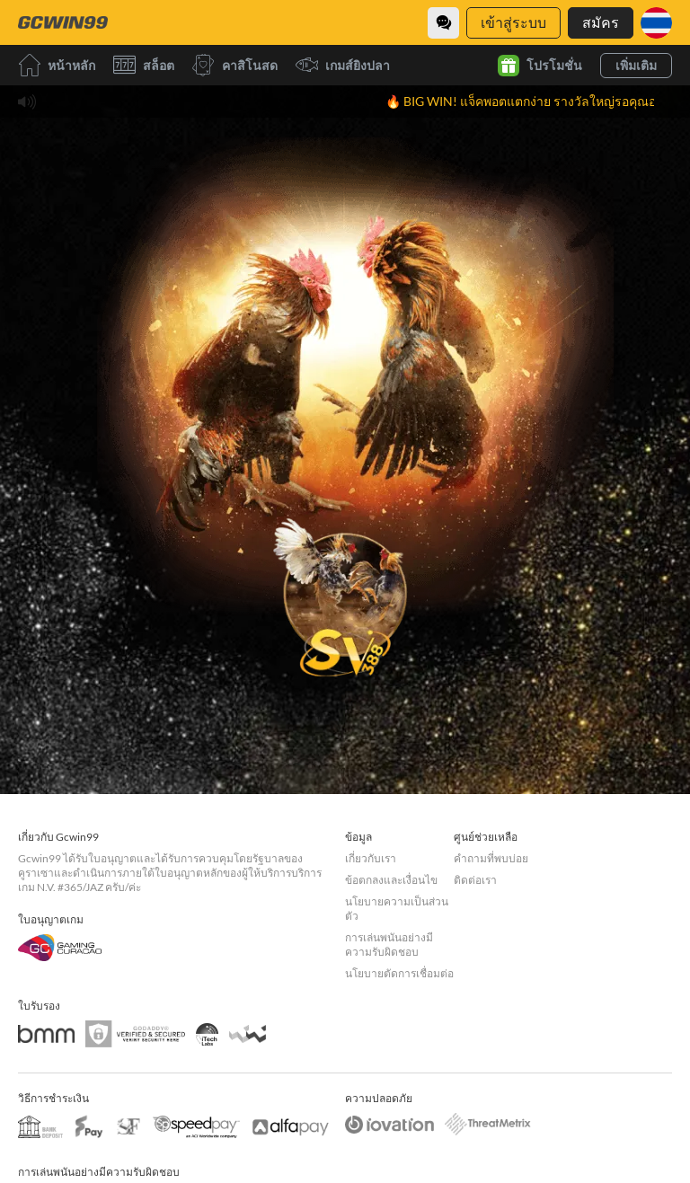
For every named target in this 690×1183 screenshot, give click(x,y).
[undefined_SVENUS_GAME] (345, 592)
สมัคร (600, 22)
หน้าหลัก (56, 65)
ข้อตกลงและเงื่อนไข (391, 880)
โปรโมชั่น (540, 65)
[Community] (443, 23)
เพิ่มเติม (636, 65)
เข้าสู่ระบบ (513, 22)
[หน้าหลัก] (63, 22)
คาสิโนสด (235, 65)
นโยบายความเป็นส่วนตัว (396, 909)
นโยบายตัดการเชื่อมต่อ (399, 973)
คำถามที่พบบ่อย (491, 858)
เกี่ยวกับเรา (370, 858)
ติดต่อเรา (475, 880)
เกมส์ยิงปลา (343, 65)
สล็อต (143, 65)
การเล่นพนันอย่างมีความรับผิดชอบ (389, 944)
